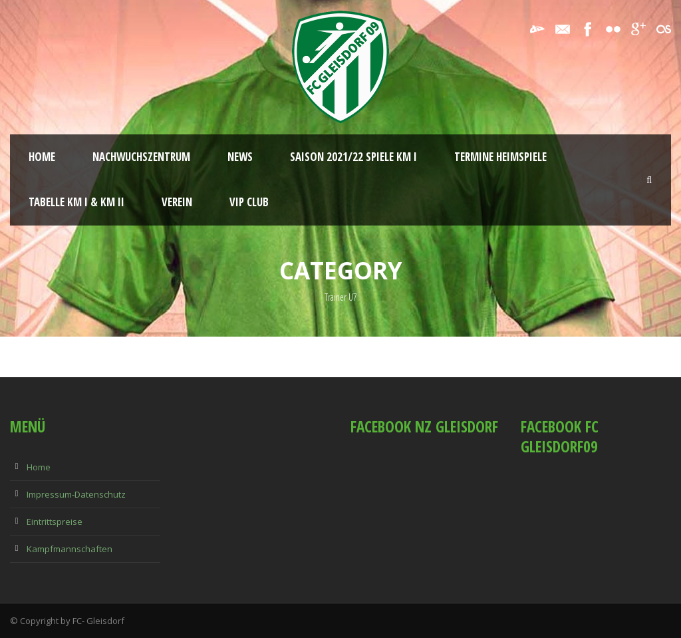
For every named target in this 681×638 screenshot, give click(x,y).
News (240, 156)
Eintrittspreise (54, 522)
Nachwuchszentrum (141, 156)
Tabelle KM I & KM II (76, 202)
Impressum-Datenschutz (76, 494)
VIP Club (249, 202)
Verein (177, 202)
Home (42, 156)
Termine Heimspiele (500, 156)
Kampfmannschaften (69, 549)
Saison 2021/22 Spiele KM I (353, 156)
